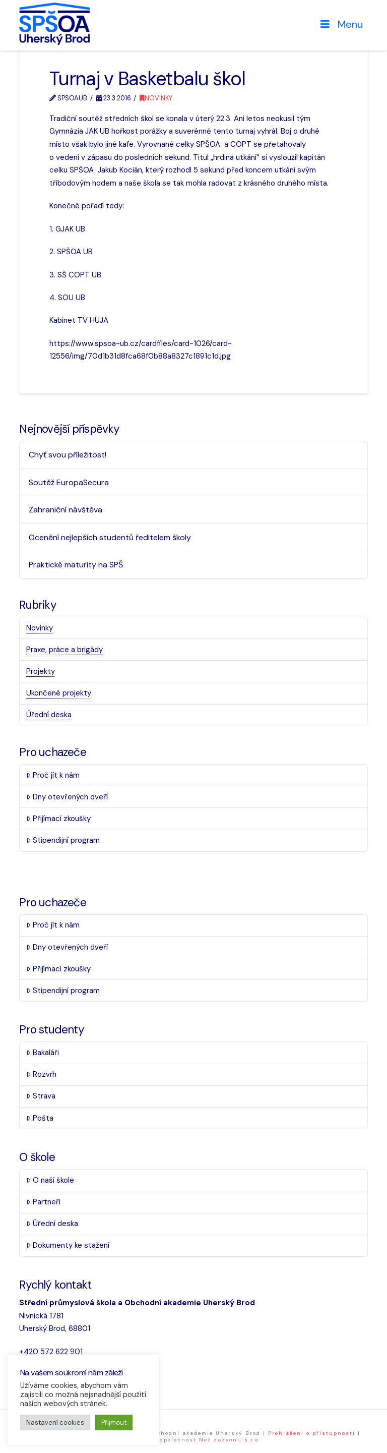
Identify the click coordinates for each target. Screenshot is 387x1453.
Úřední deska (49, 715)
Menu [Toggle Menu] (340, 24)
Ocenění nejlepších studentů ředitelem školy (110, 537)
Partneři (43, 1202)
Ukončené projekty (58, 693)
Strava (40, 1096)
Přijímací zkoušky (58, 818)
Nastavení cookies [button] (55, 1422)
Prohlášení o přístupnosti (311, 1433)
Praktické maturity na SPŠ (76, 564)
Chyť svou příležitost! (67, 454)
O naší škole (50, 1180)
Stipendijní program (63, 840)
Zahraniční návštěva (65, 509)
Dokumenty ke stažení (67, 1245)
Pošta (39, 1118)
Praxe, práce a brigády (64, 650)
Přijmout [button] (113, 1422)
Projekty (40, 671)
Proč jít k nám (53, 775)
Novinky (156, 98)
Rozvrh (41, 1074)
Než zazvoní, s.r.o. (230, 1439)
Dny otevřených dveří (67, 797)
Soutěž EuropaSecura (69, 482)
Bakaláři (42, 1053)
